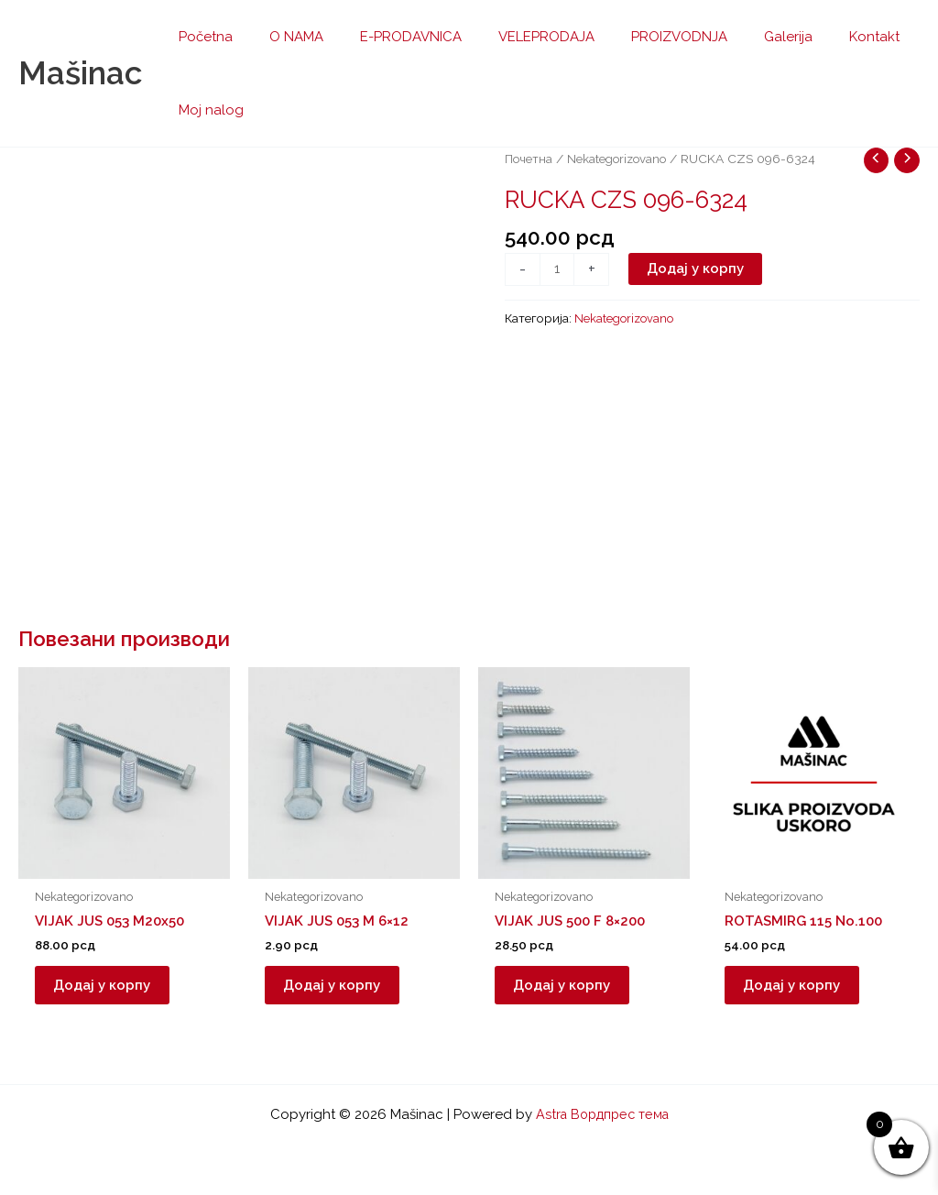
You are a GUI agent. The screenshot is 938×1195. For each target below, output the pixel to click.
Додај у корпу (697, 269)
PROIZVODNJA (638, 36)
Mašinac (80, 73)
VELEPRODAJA (514, 36)
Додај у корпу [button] (110, 989)
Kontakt (815, 36)
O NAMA (283, 36)
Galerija (738, 36)
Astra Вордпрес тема (601, 1114)
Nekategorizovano (619, 158)
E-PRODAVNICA (388, 36)
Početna (201, 36)
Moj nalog (206, 110)
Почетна (529, 158)
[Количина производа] (557, 270)
